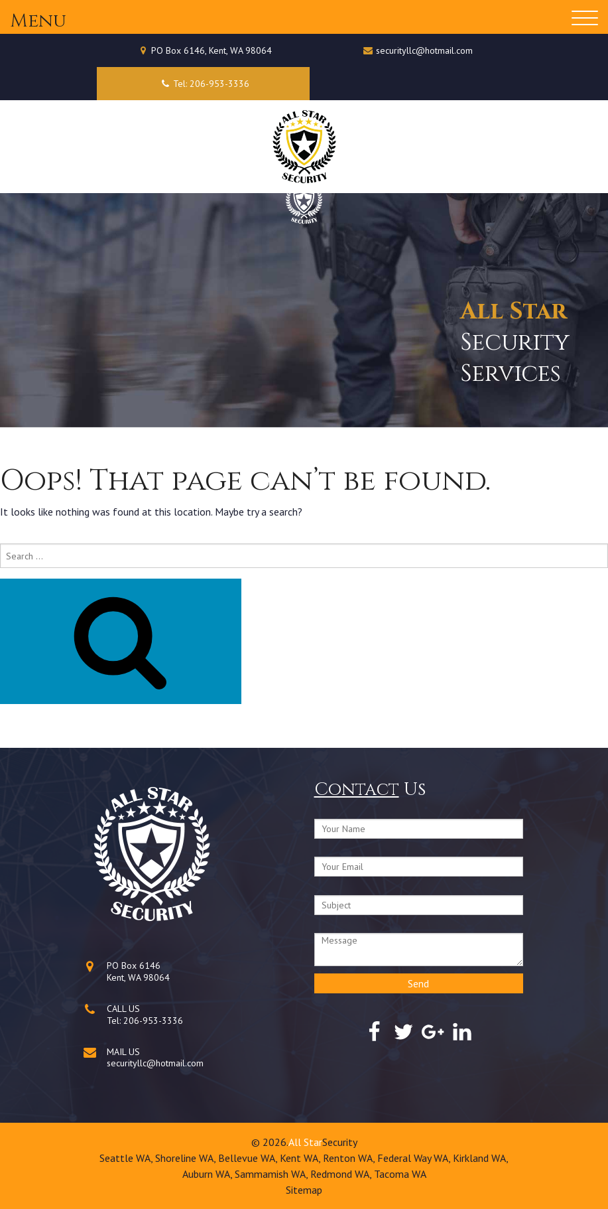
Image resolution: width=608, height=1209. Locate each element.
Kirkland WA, (481, 1158)
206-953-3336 (153, 1021)
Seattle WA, (127, 1158)
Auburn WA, (208, 1173)
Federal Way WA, (415, 1158)
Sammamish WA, (272, 1173)
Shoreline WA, (186, 1158)
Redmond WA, (342, 1173)
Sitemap (304, 1189)
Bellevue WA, (249, 1158)
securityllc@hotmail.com (424, 50)
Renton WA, (350, 1158)
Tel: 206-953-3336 (203, 84)
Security (339, 1142)
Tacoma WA (400, 1173)
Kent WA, (301, 1158)
